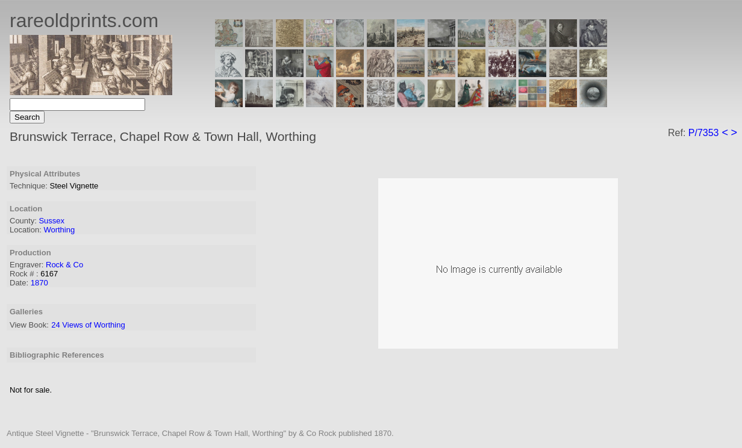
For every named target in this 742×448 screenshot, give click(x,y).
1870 (39, 282)
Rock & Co (64, 264)
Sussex (51, 220)
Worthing (59, 229)
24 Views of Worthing (88, 324)
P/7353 (703, 133)
